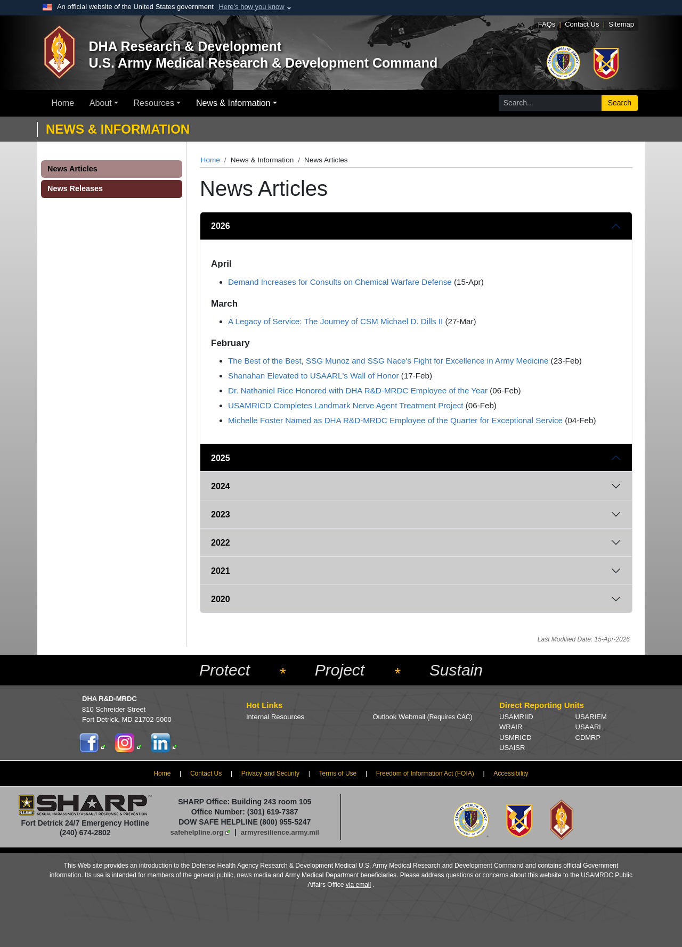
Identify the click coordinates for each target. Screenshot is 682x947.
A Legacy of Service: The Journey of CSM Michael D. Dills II (335, 321)
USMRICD (515, 738)
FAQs (547, 24)
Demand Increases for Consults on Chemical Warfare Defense (340, 281)
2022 (220, 542)
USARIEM (591, 717)
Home (62, 103)
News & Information (233, 103)
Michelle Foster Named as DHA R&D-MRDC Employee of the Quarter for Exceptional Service (395, 420)
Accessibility (510, 773)
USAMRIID (516, 717)
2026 (220, 225)
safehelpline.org (197, 832)
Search (619, 102)
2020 (220, 599)
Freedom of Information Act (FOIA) (425, 773)
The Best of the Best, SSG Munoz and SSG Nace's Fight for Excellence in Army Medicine (388, 360)
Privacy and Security (270, 773)
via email (358, 884)
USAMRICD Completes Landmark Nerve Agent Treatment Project (345, 405)
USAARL (589, 727)
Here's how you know (251, 7)
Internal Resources (275, 717)
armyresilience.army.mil (280, 832)
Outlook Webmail (423, 717)
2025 (220, 458)
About (101, 103)
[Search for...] (550, 103)
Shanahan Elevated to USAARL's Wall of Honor (313, 375)
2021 (220, 570)
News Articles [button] (72, 168)
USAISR (512, 748)
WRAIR (510, 727)
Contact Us (582, 24)
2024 (220, 486)
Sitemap (621, 24)
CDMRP (588, 738)
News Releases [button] (75, 188)
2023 (220, 514)
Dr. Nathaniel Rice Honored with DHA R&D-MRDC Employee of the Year (358, 390)
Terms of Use (338, 773)
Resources (154, 103)
